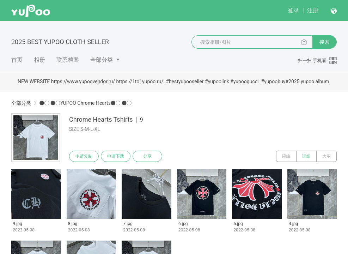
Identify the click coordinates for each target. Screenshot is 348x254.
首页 (17, 59)
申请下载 (115, 156)
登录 (293, 10)
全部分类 (101, 59)
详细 (306, 156)
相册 (39, 59)
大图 (326, 156)
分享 (147, 156)
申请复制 (83, 156)
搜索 (324, 42)
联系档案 (67, 59)
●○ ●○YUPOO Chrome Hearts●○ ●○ (85, 103)
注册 (312, 10)
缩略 (286, 156)
